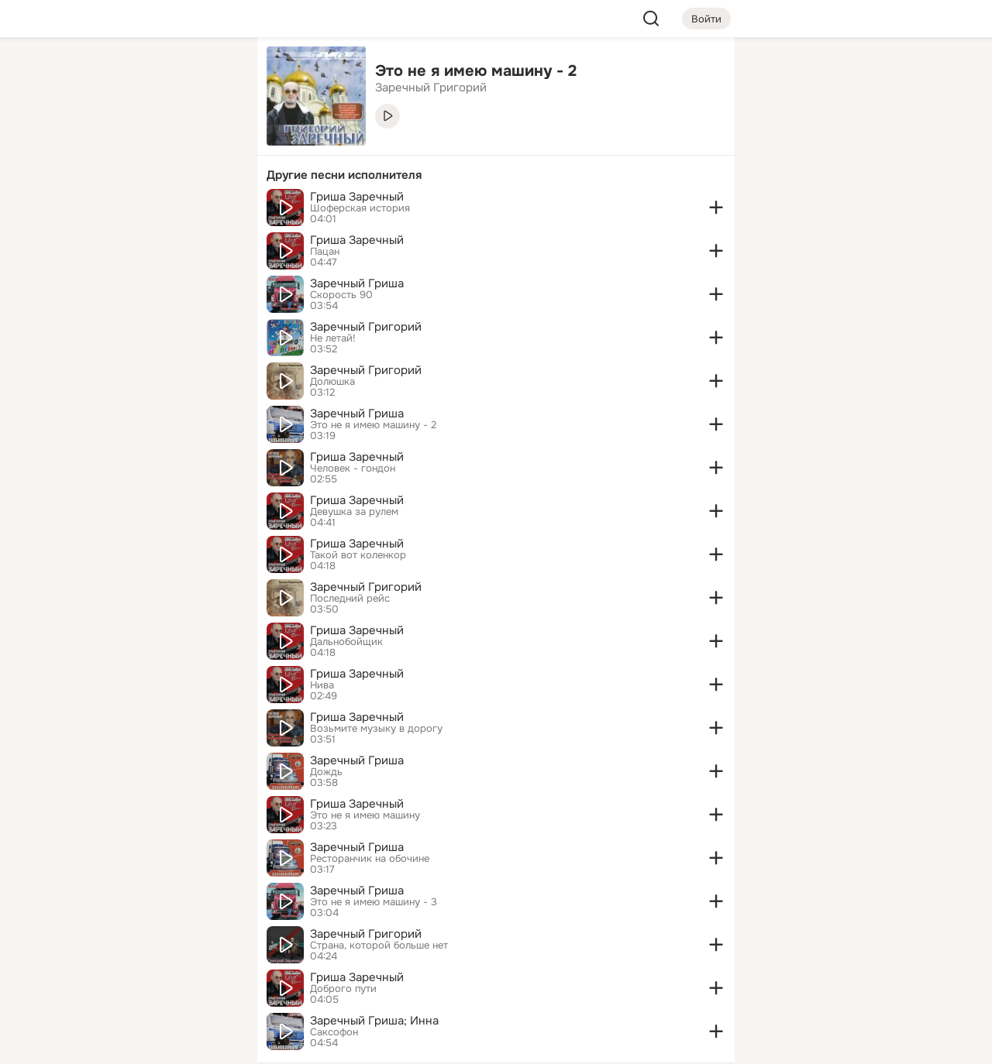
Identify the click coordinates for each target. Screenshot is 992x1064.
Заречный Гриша (357, 283)
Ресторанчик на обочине (369, 858)
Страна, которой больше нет (379, 945)
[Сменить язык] (142, 977)
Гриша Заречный (357, 196)
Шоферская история (360, 208)
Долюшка (332, 381)
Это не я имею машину (365, 815)
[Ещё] (142, 944)
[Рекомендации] (142, 279)
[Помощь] (74, 279)
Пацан (324, 251)
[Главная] (74, 74)
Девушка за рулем (354, 511)
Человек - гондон (352, 468)
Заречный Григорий (366, 327)
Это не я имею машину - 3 (373, 902)
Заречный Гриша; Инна (374, 1020)
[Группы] (211, 74)
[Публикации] (74, 142)
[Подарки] (74, 211)
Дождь (326, 772)
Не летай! (333, 338)
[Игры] (211, 211)
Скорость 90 (341, 295)
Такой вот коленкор (358, 555)
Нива (322, 685)
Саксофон (334, 1032)
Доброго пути (343, 988)
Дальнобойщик (346, 642)
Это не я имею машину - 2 (373, 425)
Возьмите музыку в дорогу (376, 728)
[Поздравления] (142, 211)
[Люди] (142, 142)
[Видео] (211, 142)
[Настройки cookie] (142, 1043)
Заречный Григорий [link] (431, 87)
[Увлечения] (142, 74)
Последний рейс (350, 598)
